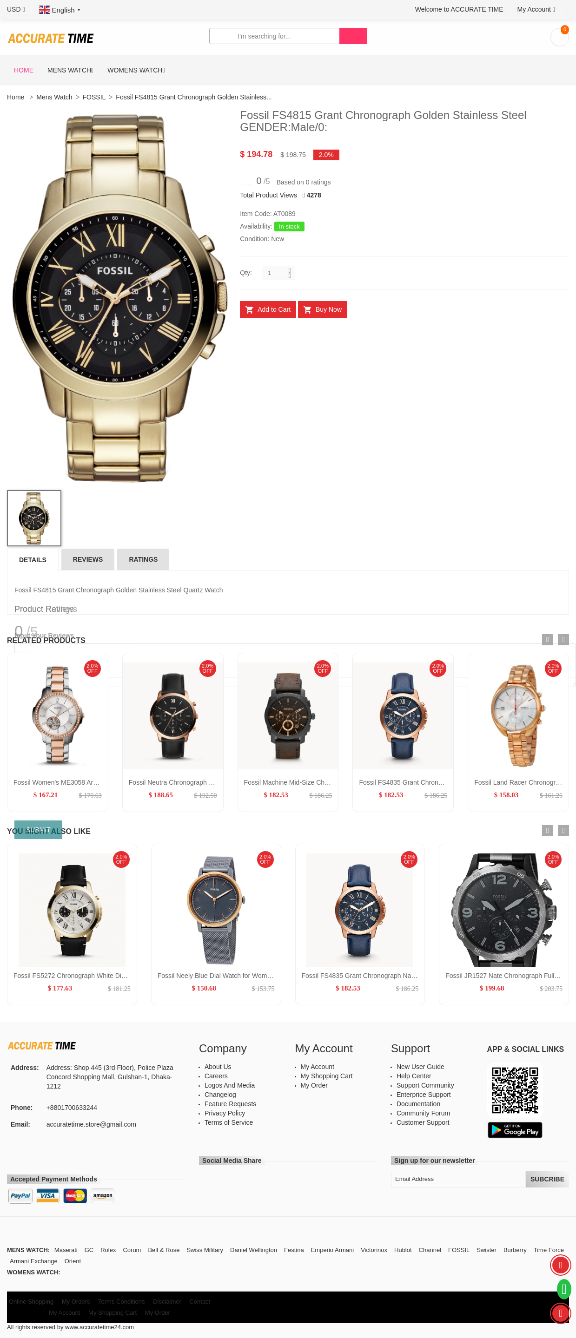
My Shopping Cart (327, 1076)
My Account (317, 1066)
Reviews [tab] (88, 559)
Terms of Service (229, 1122)
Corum (132, 1249)
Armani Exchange (34, 1261)
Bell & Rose (163, 1249)
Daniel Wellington (253, 1249)
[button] (16, 9)
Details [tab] (32, 560)
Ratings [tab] (143, 559)
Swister (487, 1249)
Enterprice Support (424, 1094)
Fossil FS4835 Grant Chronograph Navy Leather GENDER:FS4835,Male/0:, (411, 975)
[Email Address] (458, 1179)
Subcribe (547, 1179)
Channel (430, 1249)
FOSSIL (94, 97)
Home (23, 70)
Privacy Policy (225, 1113)
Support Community (425, 1085)
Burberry (515, 1249)
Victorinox (374, 1249)
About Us (218, 1066)
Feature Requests (230, 1104)
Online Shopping (31, 1301)
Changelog (220, 1094)
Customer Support (423, 1122)
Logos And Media (230, 1085)
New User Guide (420, 1066)
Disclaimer (167, 1301)
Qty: (246, 272)
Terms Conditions (121, 1301)
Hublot (403, 1249)
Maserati (66, 1249)
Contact (199, 1301)
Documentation (418, 1104)
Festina (294, 1249)
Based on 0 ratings (304, 182)
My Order (314, 1085)
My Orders (76, 1301)
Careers (216, 1076)
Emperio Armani (332, 1249)
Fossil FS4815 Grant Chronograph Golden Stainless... (193, 97)
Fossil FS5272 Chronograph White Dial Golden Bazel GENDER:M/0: (112, 975)
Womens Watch (134, 70)
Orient (73, 1261)
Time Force (549, 1249)
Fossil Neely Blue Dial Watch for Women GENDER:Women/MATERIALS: (263, 975)
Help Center (414, 1076)
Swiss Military (204, 1249)
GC (89, 1249)
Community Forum (423, 1113)
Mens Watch (69, 70)
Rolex (108, 1249)
